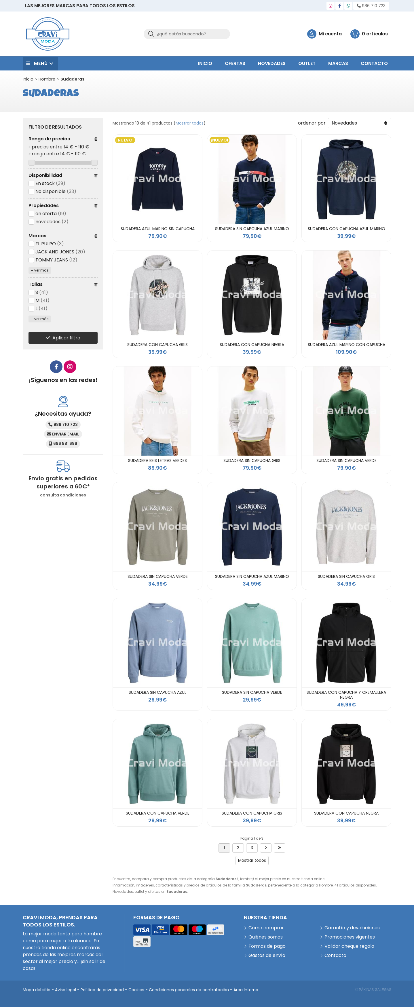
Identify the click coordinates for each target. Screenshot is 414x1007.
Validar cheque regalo (349, 946)
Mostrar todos (190, 123)
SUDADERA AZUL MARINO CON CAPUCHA (346, 344)
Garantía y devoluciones (352, 927)
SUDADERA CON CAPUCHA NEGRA (252, 344)
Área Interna (245, 990)
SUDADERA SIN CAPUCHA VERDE (346, 460)
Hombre (326, 885)
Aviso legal (65, 990)
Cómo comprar (266, 927)
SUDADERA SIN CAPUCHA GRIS (251, 460)
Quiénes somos (265, 937)
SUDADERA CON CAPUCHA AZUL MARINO (346, 229)
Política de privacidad (102, 990)
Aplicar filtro (66, 338)
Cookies (136, 990)
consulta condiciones (63, 495)
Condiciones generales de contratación (189, 990)
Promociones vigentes (349, 937)
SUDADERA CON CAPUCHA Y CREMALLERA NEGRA (346, 694)
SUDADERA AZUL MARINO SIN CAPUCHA (158, 229)
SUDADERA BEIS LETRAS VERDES (157, 460)
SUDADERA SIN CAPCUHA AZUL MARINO (252, 229)
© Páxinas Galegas (373, 990)
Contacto (335, 955)
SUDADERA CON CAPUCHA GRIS (157, 344)
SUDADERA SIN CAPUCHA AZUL (157, 692)
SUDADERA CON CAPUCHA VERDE (157, 813)
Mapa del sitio (36, 990)
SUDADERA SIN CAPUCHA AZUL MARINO (252, 576)
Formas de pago (267, 946)
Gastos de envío (266, 955)
